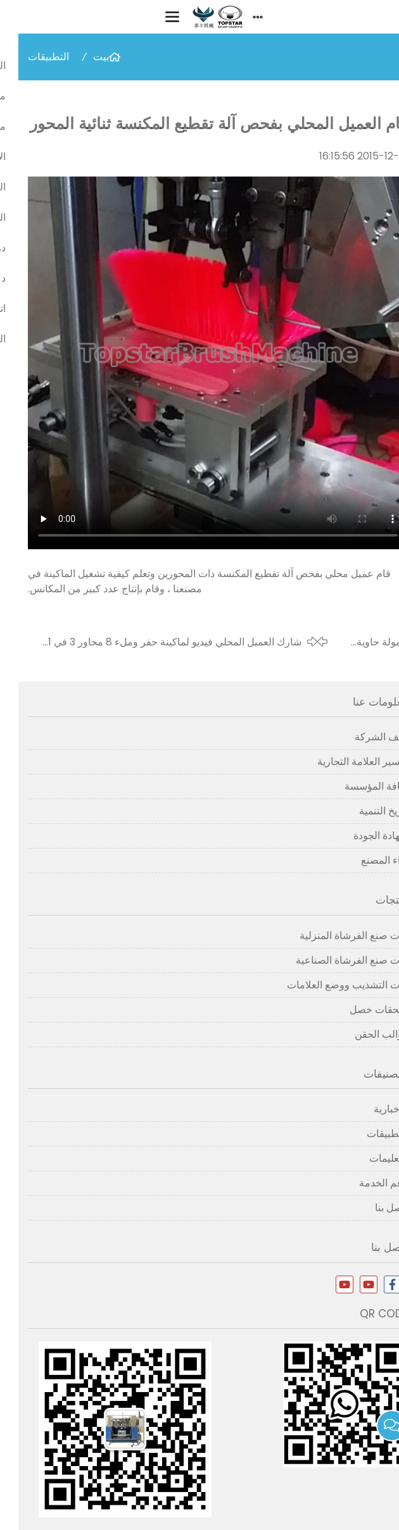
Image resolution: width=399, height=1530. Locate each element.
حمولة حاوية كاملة (364, 642)
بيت (83, 56)
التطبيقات (30, 56)
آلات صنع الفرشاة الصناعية (333, 960)
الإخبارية (372, 1109)
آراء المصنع (366, 860)
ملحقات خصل (360, 1009)
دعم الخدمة (365, 1183)
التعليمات (370, 1158)
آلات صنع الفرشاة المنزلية (335, 935)
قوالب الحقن (363, 1034)
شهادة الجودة (362, 835)
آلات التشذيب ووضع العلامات (329, 985)
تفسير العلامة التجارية (344, 761)
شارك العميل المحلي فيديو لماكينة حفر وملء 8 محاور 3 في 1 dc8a (156, 642)
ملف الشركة (363, 737)
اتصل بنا (373, 1207)
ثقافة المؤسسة (358, 786)
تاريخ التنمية (365, 811)
